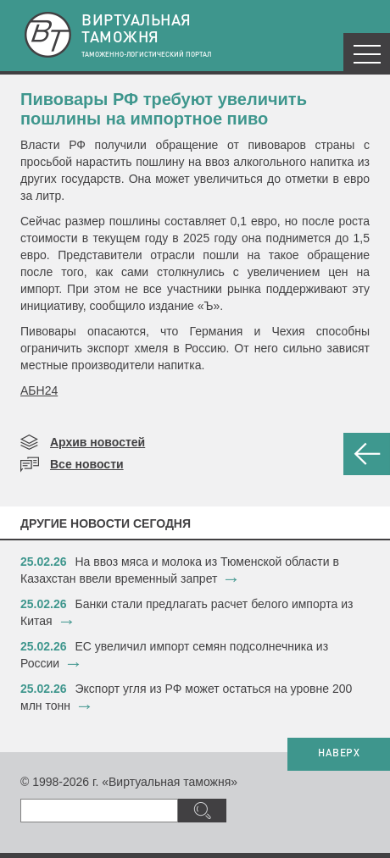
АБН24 (39, 390)
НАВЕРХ (338, 754)
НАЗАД (366, 454)
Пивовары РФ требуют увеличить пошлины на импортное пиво (163, 109)
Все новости (87, 464)
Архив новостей (97, 442)
